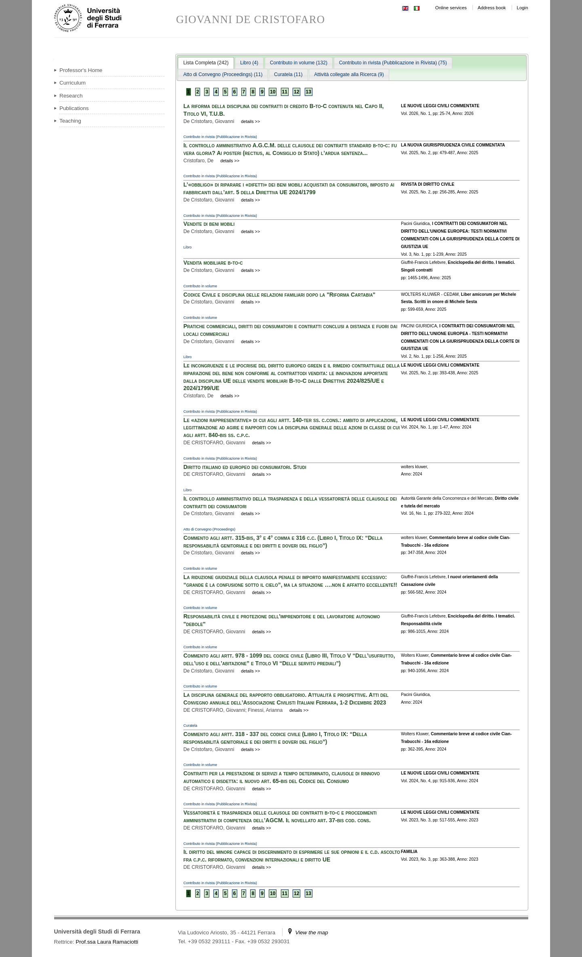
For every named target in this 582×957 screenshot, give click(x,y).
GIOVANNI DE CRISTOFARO (250, 19)
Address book (492, 7)
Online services (451, 7)
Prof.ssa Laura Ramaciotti (107, 942)
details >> (250, 121)
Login (522, 7)
